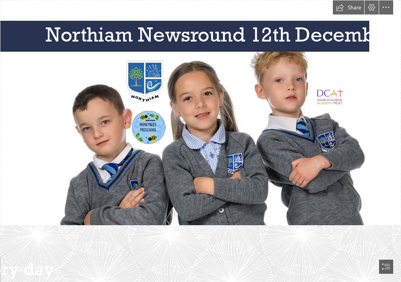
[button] (348, 7)
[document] (200, 141)
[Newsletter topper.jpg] (200, 113)
